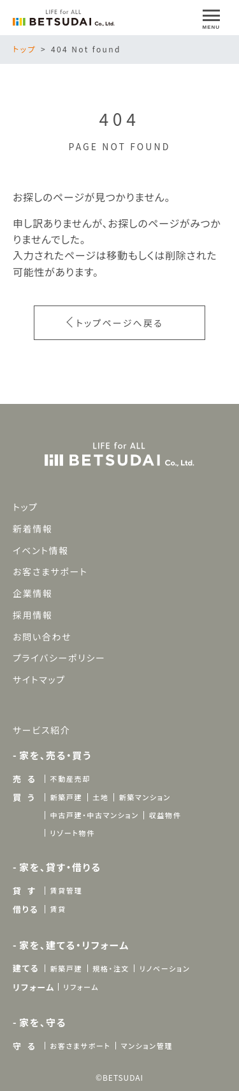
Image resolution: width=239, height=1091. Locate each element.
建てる (26, 968)
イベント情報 (41, 549)
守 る (24, 1046)
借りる (25, 909)
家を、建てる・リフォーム (74, 945)
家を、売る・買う (55, 755)
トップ (24, 48)
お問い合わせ (42, 636)
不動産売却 (70, 778)
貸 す (24, 891)
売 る (24, 779)
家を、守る (42, 1022)
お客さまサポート (50, 571)
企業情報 (33, 593)
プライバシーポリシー (59, 657)
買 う (24, 797)
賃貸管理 (66, 890)
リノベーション (165, 968)
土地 (100, 797)
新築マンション (144, 797)
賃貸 (58, 909)
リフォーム (34, 987)
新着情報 (33, 528)
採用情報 (33, 614)
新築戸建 (66, 797)
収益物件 (165, 815)
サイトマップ (39, 679)
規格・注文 (110, 968)
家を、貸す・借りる (60, 867)
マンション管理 (147, 1046)
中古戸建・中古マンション (94, 815)
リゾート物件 (72, 833)
